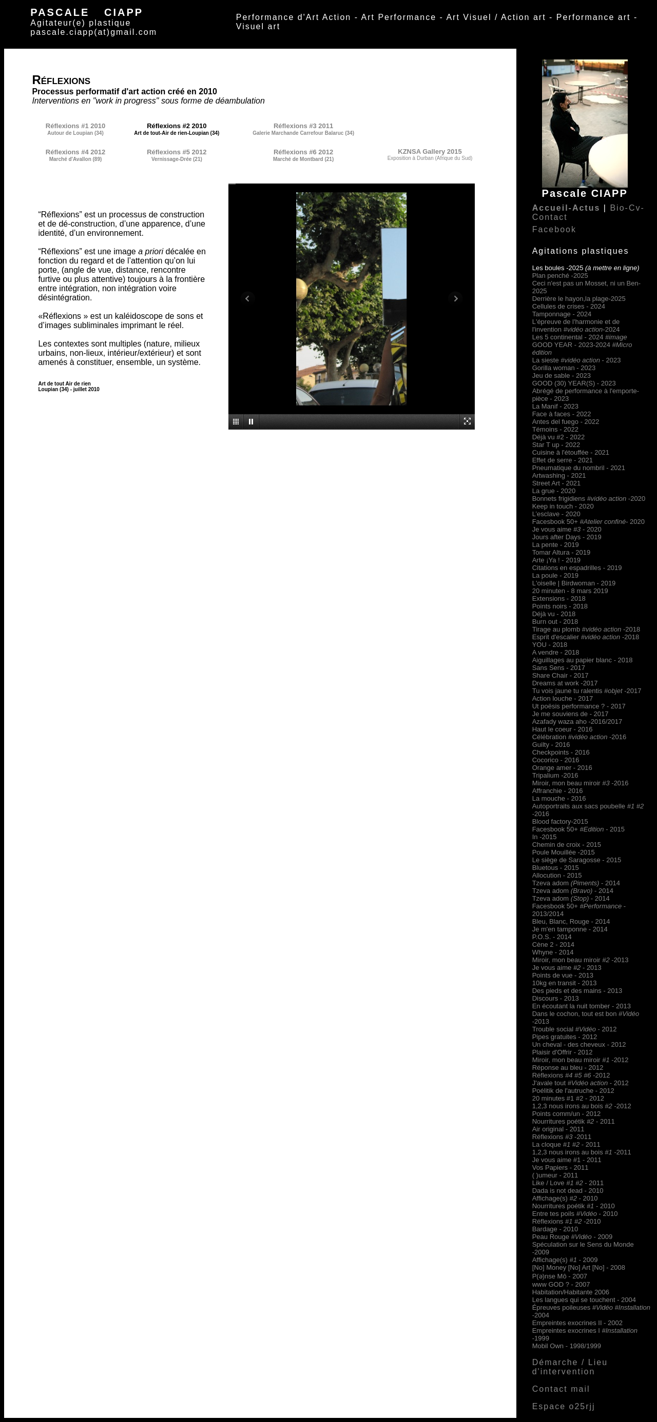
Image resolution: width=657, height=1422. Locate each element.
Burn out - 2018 (555, 621)
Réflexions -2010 (566, 1221)
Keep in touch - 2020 (563, 506)
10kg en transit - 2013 (564, 983)
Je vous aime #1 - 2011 (567, 1160)
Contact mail (561, 1389)
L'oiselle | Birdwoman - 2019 (574, 583)
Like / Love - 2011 (568, 1183)
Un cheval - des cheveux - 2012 (579, 1044)
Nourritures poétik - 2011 (573, 1121)
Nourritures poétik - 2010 (573, 1206)
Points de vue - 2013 (562, 975)
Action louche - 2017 (562, 698)
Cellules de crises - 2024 (568, 306)
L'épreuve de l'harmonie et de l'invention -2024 (576, 325)
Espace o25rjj (563, 1406)
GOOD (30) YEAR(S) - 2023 (574, 383)
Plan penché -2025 (560, 275)
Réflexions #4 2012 (75, 152)
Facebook (554, 229)
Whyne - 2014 (553, 952)
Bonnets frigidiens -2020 (588, 498)
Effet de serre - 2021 (562, 460)
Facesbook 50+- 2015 (578, 829)
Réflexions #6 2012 (303, 152)
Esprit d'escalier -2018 (585, 637)
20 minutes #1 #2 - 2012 (568, 1098)
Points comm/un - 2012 (566, 1114)
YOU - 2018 (550, 644)
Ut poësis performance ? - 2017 (579, 706)
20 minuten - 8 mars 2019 (570, 591)
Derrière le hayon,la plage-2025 (579, 298)
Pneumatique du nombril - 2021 (578, 468)
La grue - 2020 (554, 491)
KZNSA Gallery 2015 (430, 151)
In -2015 (544, 837)
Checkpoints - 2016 (561, 752)
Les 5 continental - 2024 (579, 337)
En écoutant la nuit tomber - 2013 (581, 1006)
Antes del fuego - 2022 (566, 421)
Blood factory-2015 (560, 821)
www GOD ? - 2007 (561, 1284)
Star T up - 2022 (556, 445)
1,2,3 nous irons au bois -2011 (581, 1152)
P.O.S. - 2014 (552, 937)
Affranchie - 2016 (557, 791)
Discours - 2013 (555, 998)
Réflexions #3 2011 (303, 126)
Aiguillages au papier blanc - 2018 (582, 660)
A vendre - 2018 (555, 652)
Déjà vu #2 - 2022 (558, 437)
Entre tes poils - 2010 (575, 1213)
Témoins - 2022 (555, 429)
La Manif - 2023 (555, 406)
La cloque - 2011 (566, 1144)
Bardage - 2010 (555, 1229)
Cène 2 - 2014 (553, 944)
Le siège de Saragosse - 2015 (576, 860)
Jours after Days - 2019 (567, 537)
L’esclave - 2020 (556, 514)
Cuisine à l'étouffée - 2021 (570, 452)
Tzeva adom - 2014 (576, 883)
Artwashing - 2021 (559, 475)
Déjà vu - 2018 (554, 614)
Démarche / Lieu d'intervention (570, 1367)
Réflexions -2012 (571, 1075)
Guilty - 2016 (551, 744)
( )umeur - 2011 (555, 1175)
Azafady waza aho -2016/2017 (577, 721)
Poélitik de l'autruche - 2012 (573, 1090)
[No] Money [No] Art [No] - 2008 (578, 1267)
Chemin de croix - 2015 (566, 844)
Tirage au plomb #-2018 (586, 629)
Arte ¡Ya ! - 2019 (556, 560)
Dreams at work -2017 (565, 683)
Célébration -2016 (579, 737)
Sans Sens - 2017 (558, 668)
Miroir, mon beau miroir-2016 (580, 783)
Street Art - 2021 (556, 483)
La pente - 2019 (555, 545)
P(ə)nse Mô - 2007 (559, 1276)
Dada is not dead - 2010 (568, 1190)
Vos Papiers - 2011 (560, 1167)
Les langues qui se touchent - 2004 (584, 1300)
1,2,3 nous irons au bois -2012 (581, 1106)
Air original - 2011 (558, 1129)
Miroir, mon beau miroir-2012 (580, 1060)
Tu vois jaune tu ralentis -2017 (587, 691)
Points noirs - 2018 (560, 606)
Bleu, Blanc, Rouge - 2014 (571, 921)
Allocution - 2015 (557, 875)
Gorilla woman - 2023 (564, 368)
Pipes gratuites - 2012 (564, 1037)
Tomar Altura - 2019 (561, 552)
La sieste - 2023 (576, 360)
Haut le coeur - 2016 (562, 729)
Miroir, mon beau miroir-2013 (580, 960)
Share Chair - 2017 (560, 675)
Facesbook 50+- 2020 (588, 521)
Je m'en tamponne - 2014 (570, 929)
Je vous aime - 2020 (567, 529)
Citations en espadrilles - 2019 (577, 568)
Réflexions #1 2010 (75, 126)
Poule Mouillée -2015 (563, 852)
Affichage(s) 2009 (565, 1260)
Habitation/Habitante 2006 (570, 1292)
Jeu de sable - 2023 (561, 375)
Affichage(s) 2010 (565, 1198)
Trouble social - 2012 (574, 1029)
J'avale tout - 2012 (580, 1083)
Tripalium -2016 (555, 775)
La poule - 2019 (555, 575)
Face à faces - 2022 (561, 414)
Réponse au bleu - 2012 (568, 1067)
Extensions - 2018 (559, 598)
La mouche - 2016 (559, 798)
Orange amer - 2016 (562, 767)
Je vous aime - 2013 (567, 967)
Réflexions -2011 (562, 1137)
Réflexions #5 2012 (176, 152)
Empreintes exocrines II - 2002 (577, 1323)
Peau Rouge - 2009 (572, 1237)
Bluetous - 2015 (555, 867)
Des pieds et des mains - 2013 (577, 990)
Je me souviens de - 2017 (570, 714)
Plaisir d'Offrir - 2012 (562, 1052)
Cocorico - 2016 (555, 760)
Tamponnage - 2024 (562, 314)
